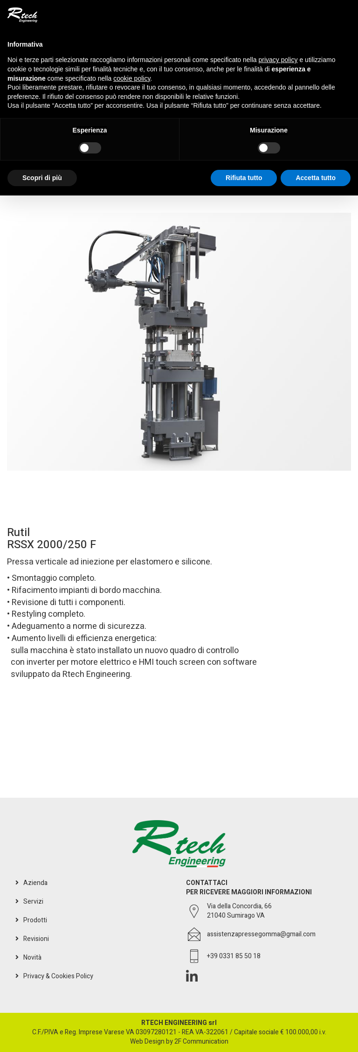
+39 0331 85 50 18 (234, 956)
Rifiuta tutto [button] (244, 177)
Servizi (33, 901)
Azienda (35, 883)
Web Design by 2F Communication (179, 1041)
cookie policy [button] (131, 78)
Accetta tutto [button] (316, 177)
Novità (32, 957)
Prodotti (35, 920)
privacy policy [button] (278, 59)
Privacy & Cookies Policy (58, 976)
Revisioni (36, 939)
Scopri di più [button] (42, 177)
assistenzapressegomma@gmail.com (261, 934)
